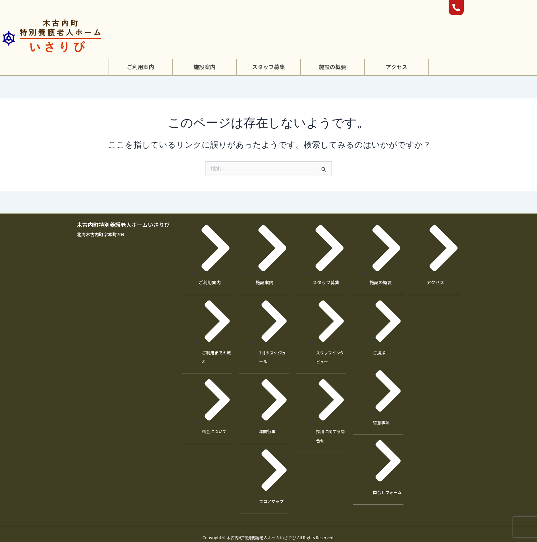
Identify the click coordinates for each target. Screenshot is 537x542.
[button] (140, 67)
